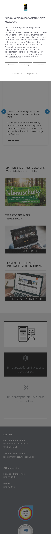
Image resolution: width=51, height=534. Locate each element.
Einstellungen (25, 65)
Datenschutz (18, 73)
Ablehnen (11, 64)
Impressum (32, 73)
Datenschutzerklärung (23, 54)
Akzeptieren (40, 65)
